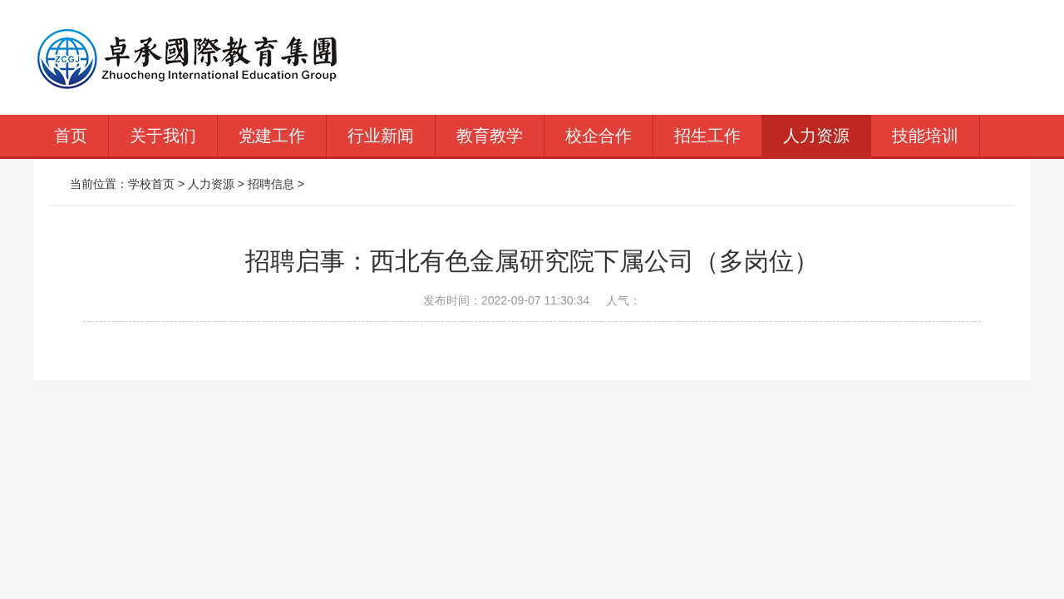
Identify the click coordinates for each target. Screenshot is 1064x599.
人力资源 (816, 135)
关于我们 (163, 135)
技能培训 (925, 135)
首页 (70, 135)
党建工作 (272, 135)
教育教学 (489, 135)
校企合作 (598, 135)
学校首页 (151, 184)
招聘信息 (271, 184)
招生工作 (707, 135)
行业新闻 (380, 135)
